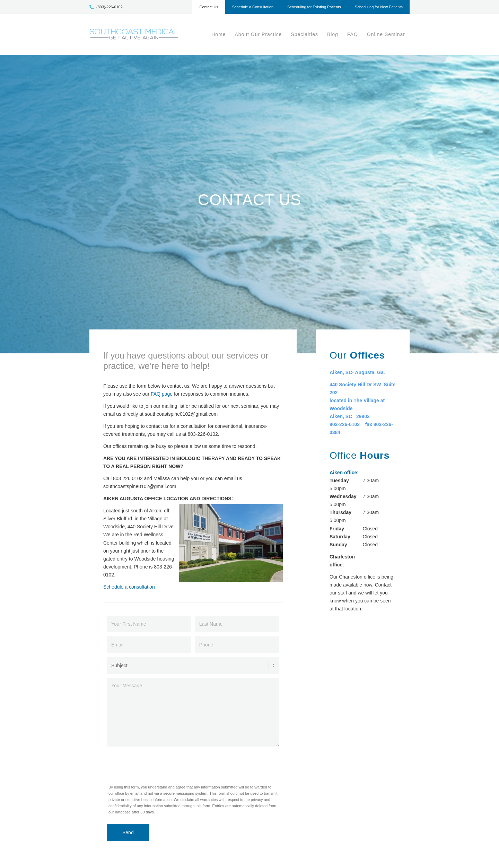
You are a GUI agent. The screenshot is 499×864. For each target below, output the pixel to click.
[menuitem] (208, 8)
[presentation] (159, 763)
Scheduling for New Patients (379, 7)
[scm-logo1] (133, 34)
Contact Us (208, 7)
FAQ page (162, 394)
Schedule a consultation (129, 587)
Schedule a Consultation (252, 7)
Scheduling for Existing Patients (314, 7)
